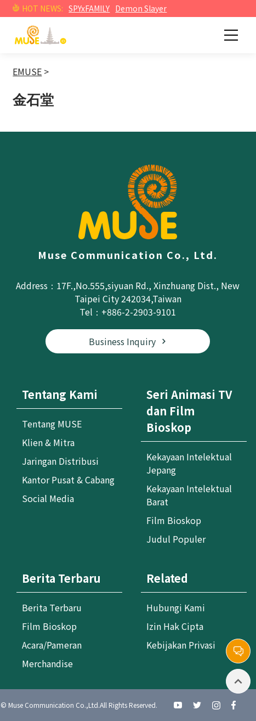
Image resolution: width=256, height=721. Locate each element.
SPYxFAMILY (89, 8)
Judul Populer (176, 538)
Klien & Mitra (48, 442)
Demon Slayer (141, 8)
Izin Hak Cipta (174, 626)
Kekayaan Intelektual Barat (189, 495)
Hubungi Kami (175, 607)
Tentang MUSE (52, 423)
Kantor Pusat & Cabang (68, 479)
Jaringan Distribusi (60, 460)
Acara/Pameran (52, 644)
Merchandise (47, 663)
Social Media (48, 498)
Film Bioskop (173, 520)
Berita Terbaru (52, 607)
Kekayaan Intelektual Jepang (189, 463)
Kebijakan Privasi (180, 644)
